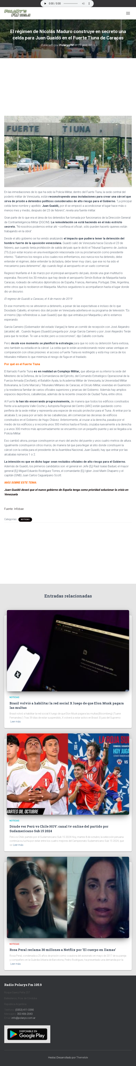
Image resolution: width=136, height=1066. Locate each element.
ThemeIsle (82, 1057)
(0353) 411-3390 (24, 1009)
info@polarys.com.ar (23, 1018)
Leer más (15, 721)
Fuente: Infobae (14, 509)
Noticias (25, 519)
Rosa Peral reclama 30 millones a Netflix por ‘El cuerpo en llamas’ (63, 950)
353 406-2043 (25, 1013)
